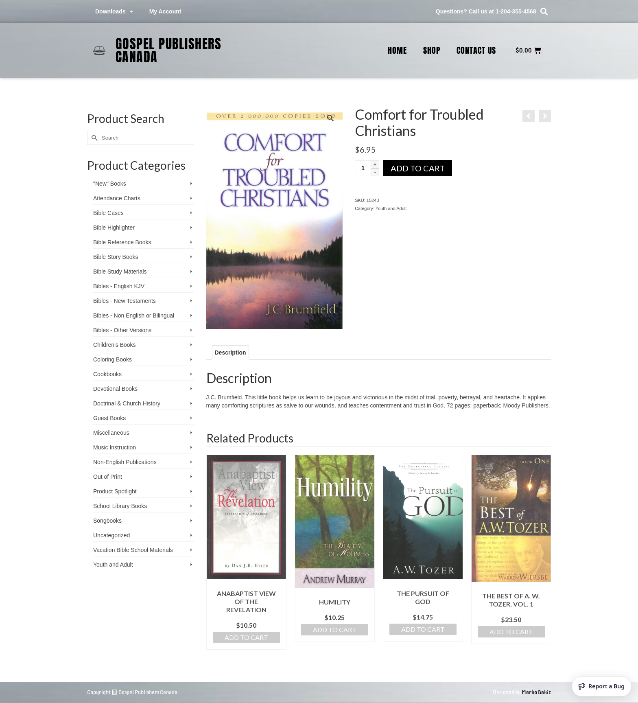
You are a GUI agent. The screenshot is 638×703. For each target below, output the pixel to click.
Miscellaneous (111, 432)
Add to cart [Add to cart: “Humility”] (334, 629)
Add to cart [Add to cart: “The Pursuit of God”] (423, 629)
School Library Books (120, 506)
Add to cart (418, 168)
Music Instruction (114, 447)
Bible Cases (108, 213)
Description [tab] (230, 352)
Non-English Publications (125, 462)
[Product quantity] (363, 168)
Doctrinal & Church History (126, 403)
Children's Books (114, 345)
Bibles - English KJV (118, 286)
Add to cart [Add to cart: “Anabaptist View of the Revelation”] (246, 637)
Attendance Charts (116, 198)
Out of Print (107, 476)
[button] (544, 11)
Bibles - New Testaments (124, 301)
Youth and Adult (391, 208)
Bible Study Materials (120, 271)
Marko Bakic (536, 692)
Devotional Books (115, 388)
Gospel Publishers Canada (169, 50)
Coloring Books (112, 359)
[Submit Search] (93, 138)
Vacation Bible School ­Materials (133, 550)
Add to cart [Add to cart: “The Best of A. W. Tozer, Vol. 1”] (511, 631)
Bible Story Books (115, 257)
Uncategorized (111, 535)
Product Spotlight (115, 491)
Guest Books (109, 418)
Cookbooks (107, 374)
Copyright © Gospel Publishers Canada (132, 692)
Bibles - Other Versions (122, 330)
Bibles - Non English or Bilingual (133, 315)
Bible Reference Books (122, 242)
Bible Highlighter (114, 227)
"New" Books (109, 183)
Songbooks (107, 520)
